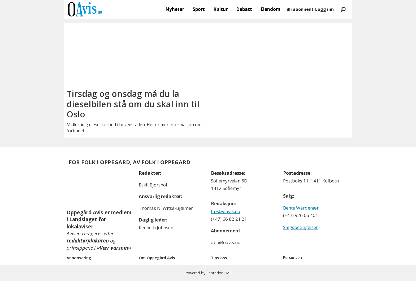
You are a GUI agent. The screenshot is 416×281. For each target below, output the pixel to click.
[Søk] (343, 9)
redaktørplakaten (88, 240)
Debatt (244, 9)
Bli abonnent (300, 9)
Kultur (220, 9)
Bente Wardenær (301, 208)
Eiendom (270, 9)
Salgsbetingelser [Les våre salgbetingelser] (300, 227)
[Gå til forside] (85, 9)
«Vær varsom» (114, 247)
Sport (199, 9)
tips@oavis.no (225, 211)
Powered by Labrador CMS (208, 272)
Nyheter (174, 9)
